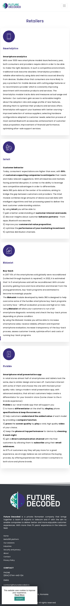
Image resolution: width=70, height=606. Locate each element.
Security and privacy (12, 549)
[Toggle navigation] (64, 5)
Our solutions (9, 543)
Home (6, 536)
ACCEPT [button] (19, 599)
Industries (8, 546)
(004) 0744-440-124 (13, 575)
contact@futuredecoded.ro (16, 585)
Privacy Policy (9, 560)
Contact (7, 556)
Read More (19, 595)
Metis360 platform (11, 539)
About (6, 553)
